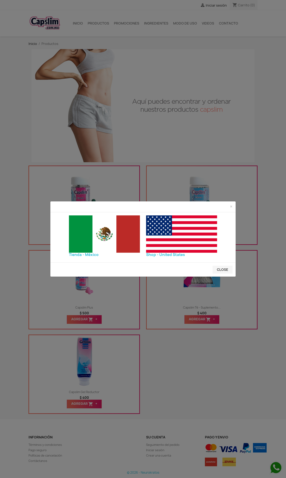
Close (222, 269)
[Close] (231, 206)
